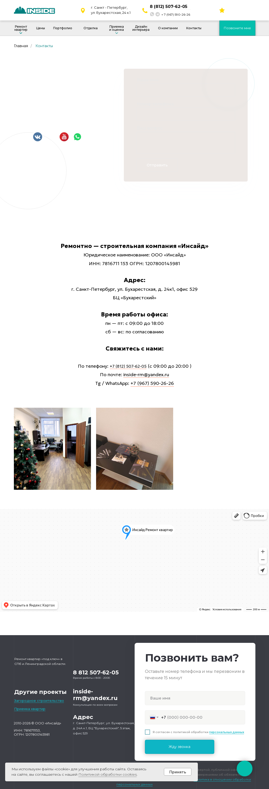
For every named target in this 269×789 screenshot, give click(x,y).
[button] (237, 28)
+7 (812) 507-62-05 (128, 366)
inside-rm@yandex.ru (146, 374)
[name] (195, 698)
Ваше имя (148, 79)
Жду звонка (179, 746)
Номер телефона (155, 104)
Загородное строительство (39, 700)
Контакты (44, 46)
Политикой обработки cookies (107, 774)
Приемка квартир (29, 709)
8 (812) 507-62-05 (168, 6)
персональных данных (226, 732)
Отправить (157, 165)
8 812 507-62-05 (96, 672)
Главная (21, 46)
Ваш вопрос (150, 128)
